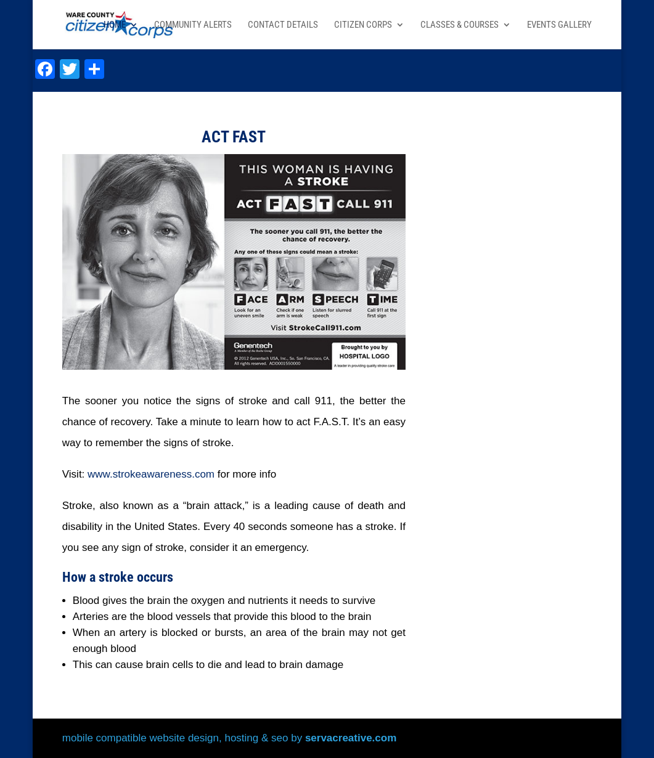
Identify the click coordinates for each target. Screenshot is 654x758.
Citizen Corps (363, 25)
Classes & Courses (459, 25)
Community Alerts (193, 25)
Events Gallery (559, 25)
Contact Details (283, 25)
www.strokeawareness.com (151, 474)
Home (115, 25)
